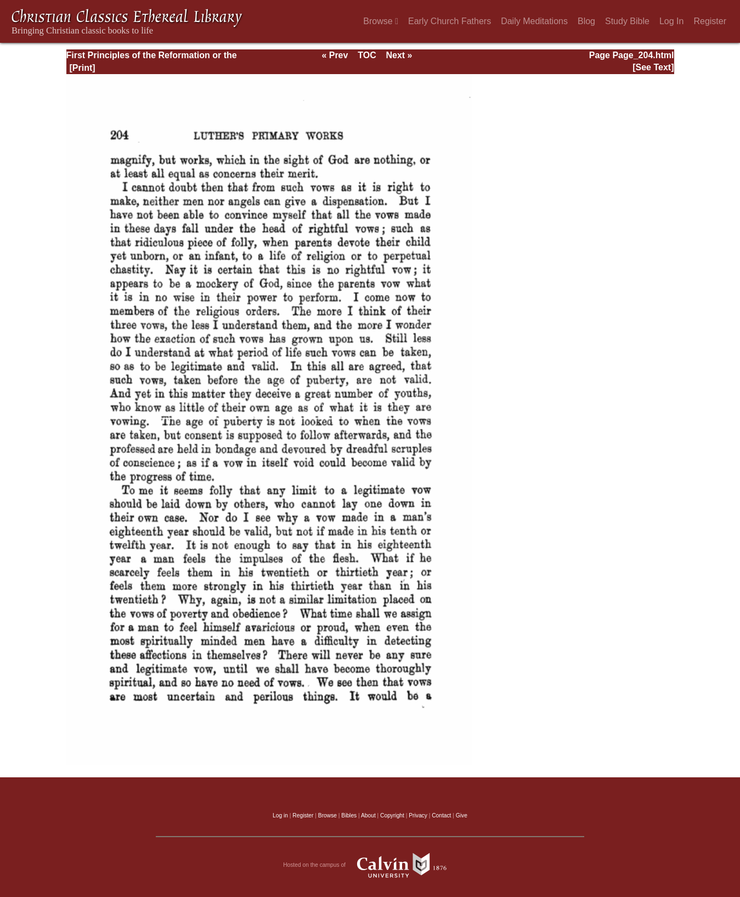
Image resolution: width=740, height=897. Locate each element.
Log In (671, 21)
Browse (380, 21)
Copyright (392, 815)
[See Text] (653, 67)
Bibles (349, 815)
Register (709, 21)
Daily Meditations (534, 21)
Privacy (418, 815)
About (368, 815)
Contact (441, 815)
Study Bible (627, 21)
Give (461, 815)
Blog (586, 21)
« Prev (334, 55)
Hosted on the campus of (370, 865)
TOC (367, 55)
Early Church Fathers (449, 21)
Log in (280, 815)
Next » (399, 55)
